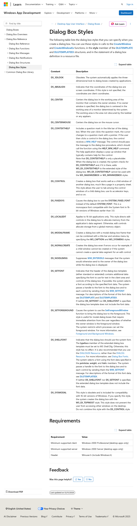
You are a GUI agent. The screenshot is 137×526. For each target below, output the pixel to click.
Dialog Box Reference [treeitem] (19, 43)
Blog (43, 516)
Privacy (69, 516)
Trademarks (100, 516)
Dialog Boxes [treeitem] (12, 29)
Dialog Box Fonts (120, 356)
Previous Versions (28, 516)
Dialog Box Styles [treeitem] (17, 67)
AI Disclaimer (10, 516)
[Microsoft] (6, 4)
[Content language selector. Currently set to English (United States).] (18, 508)
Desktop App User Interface (70, 23)
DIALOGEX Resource (90, 353)
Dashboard (126, 12)
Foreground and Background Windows (95, 333)
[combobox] (23, 23)
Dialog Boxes (94, 23)
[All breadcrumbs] (52, 23)
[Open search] (122, 4)
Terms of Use (85, 516)
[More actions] (130, 23)
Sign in (130, 4)
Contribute (57, 516)
